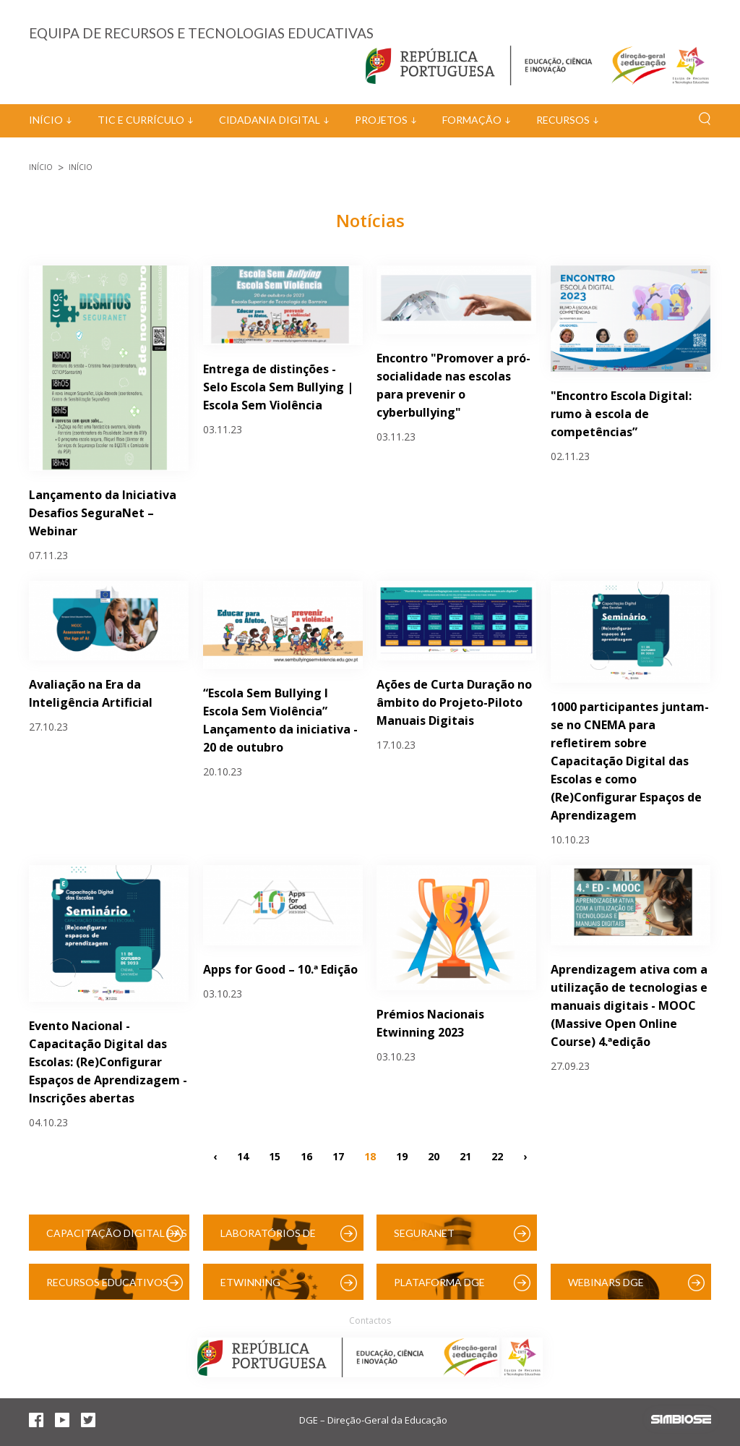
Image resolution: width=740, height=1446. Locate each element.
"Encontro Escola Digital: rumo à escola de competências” (621, 414)
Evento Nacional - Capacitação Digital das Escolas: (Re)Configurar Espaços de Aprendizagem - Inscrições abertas (108, 1062)
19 (402, 1155)
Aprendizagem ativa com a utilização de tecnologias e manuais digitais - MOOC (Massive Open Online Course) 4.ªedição (629, 1005)
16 (306, 1155)
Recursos (563, 120)
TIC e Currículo (141, 120)
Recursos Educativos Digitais (107, 1288)
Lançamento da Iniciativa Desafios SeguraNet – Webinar (102, 513)
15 (274, 1155)
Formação (472, 120)
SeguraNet (424, 1233)
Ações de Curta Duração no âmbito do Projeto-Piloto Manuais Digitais (454, 702)
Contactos (370, 1320)
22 (497, 1155)
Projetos (381, 120)
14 (243, 1155)
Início (46, 120)
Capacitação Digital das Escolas (116, 1239)
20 (433, 1155)
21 (465, 1155)
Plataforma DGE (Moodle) (439, 1288)
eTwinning (250, 1282)
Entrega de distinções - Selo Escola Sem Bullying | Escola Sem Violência (278, 387)
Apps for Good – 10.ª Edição (280, 969)
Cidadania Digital (269, 120)
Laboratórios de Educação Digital (271, 1239)
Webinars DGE (606, 1282)
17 (338, 1155)
